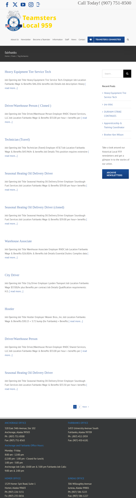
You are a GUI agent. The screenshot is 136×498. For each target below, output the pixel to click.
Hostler (9, 309)
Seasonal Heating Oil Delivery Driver (29, 173)
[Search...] (112, 74)
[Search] (127, 74)
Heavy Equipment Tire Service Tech (28, 71)
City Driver (12, 275)
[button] (128, 39)
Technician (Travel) (17, 139)
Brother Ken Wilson (113, 134)
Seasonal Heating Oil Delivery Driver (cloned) (34, 207)
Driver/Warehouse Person (21, 339)
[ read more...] (16, 291)
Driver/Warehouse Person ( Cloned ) (28, 105)
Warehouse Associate (18, 241)
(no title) (108, 104)
